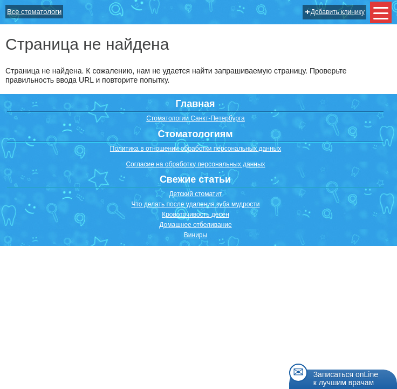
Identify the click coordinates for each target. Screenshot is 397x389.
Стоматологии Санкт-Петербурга (195, 118)
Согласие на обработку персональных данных (195, 164)
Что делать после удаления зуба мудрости (195, 204)
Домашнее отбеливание (195, 225)
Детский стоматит (195, 194)
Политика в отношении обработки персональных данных (195, 148)
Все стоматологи (34, 12)
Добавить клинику (335, 12)
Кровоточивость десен (195, 214)
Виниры (195, 235)
